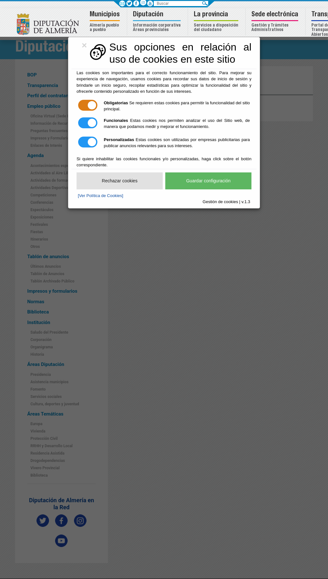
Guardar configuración (208, 180)
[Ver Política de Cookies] (100, 195)
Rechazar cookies (119, 180)
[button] (105, 22)
